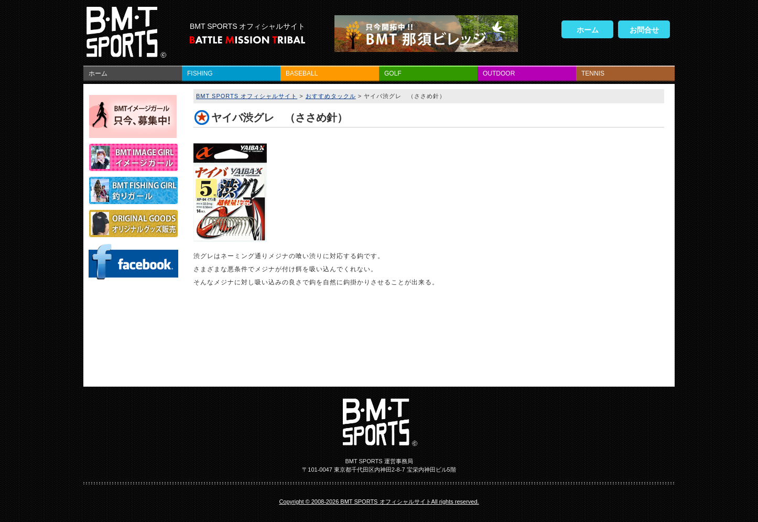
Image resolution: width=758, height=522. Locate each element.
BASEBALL (302, 73)
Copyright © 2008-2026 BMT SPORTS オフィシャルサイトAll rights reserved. (379, 501)
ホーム (588, 30)
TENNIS (592, 73)
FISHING (200, 73)
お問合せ (644, 30)
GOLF (393, 73)
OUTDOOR (499, 73)
